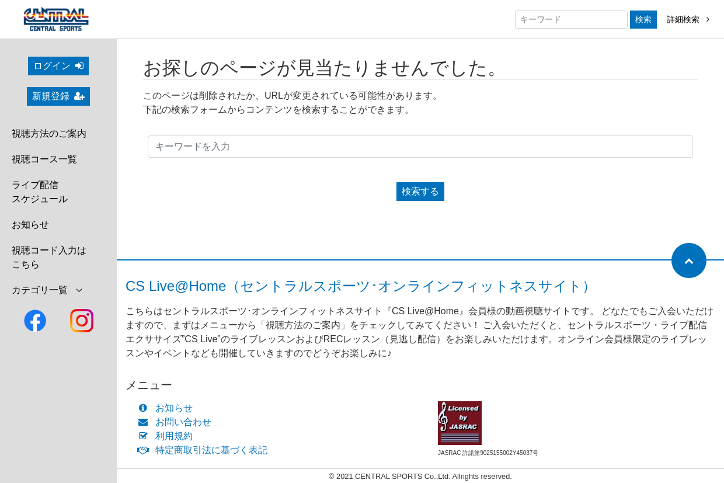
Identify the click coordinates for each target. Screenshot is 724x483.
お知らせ (30, 225)
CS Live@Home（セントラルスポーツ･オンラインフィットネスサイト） (361, 286)
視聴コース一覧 (44, 159)
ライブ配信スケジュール (40, 192)
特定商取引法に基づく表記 (205, 450)
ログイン (58, 66)
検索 (643, 19)
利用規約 (168, 436)
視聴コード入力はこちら (49, 257)
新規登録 (58, 96)
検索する (420, 191)
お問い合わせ (177, 422)
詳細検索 (688, 19)
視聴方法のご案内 (49, 133)
